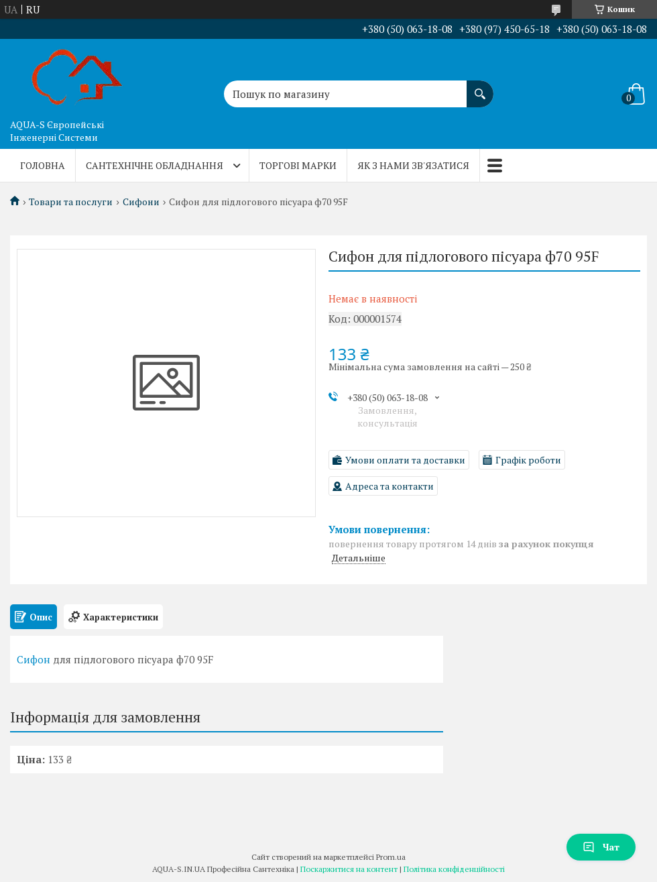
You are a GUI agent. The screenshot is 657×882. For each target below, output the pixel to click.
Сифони (141, 202)
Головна (42, 165)
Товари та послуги (71, 202)
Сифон (33, 659)
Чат (601, 846)
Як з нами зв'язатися (413, 165)
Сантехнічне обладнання (154, 165)
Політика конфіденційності (454, 869)
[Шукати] (480, 87)
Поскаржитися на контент (349, 869)
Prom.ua (391, 857)
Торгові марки (298, 165)
